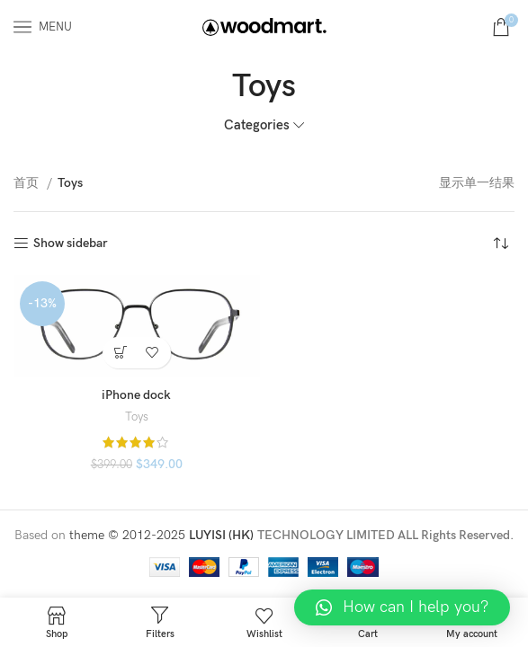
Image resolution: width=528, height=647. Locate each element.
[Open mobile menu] (42, 27)
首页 (27, 183)
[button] (402, 607)
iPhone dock (136, 395)
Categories (257, 125)
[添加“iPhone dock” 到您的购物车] (121, 352)
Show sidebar (70, 243)
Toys (136, 417)
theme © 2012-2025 (129, 535)
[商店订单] (501, 243)
